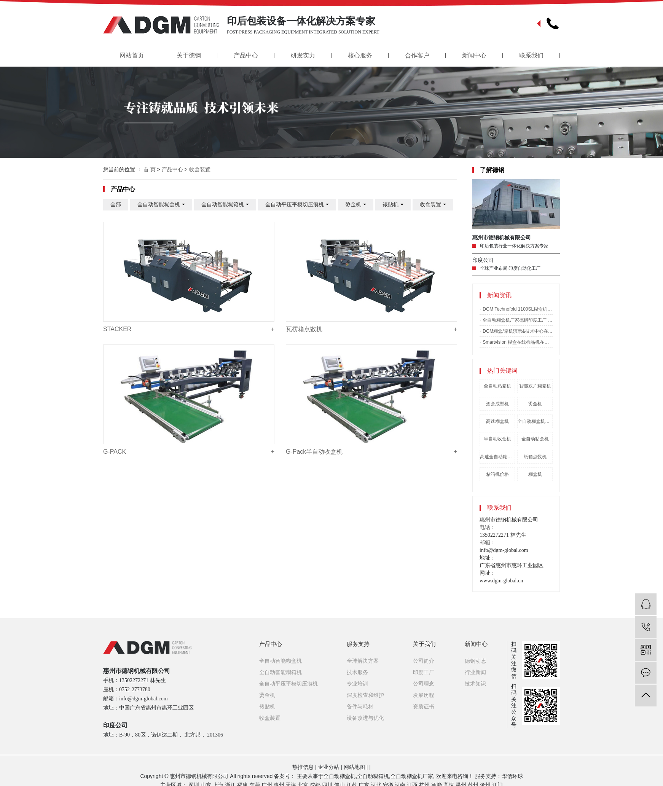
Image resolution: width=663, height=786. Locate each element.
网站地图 (354, 767)
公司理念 (423, 684)
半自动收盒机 (497, 439)
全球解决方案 (363, 661)
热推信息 (303, 767)
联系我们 (531, 55)
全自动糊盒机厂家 (411, 776)
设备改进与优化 (365, 718)
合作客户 (417, 55)
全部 (115, 204)
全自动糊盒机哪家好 (535, 421)
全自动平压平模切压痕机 (297, 204)
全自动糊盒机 (339, 776)
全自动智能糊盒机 (161, 204)
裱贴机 (392, 204)
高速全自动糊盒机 (497, 456)
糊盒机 (535, 474)
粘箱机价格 (497, 474)
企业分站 (328, 767)
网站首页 (132, 55)
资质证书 (423, 706)
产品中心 (246, 55)
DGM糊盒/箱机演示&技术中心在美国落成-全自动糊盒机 (518, 331)
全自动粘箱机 (497, 386)
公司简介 (423, 661)
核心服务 (360, 55)
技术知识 (475, 684)
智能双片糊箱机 (535, 386)
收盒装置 (199, 169)
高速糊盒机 (497, 421)
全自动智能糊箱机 (225, 204)
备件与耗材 (360, 706)
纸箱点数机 (535, 456)
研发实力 (303, 55)
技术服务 (357, 672)
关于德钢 (189, 55)
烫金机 (535, 404)
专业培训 (357, 684)
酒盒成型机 (497, 404)
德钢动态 (475, 661)
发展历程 (423, 695)
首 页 (149, 169)
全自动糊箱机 (373, 776)
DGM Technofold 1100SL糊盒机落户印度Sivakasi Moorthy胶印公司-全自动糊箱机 (518, 309)
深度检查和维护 (365, 695)
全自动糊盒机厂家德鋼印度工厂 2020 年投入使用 (518, 320)
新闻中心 (474, 55)
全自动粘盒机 (535, 439)
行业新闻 (475, 672)
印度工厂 (423, 672)
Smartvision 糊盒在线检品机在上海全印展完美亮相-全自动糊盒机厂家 (518, 342)
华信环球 (512, 776)
